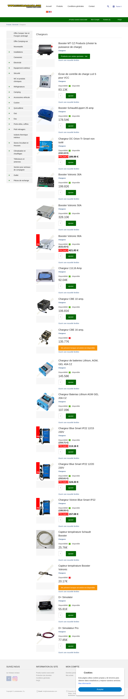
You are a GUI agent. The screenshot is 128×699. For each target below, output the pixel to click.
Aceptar (100, 689)
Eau (11, 118)
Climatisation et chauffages (16, 152)
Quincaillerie (14, 108)
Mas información (84, 683)
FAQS (120, 20)
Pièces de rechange (17, 180)
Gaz (11, 113)
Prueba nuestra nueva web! (45, 673)
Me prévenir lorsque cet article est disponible (78, 348)
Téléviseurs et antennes (19, 160)
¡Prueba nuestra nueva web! (78, 20)
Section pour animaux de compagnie (22, 168)
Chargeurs (62, 51)
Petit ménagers (15, 129)
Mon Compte (95, 20)
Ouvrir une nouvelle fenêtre (68, 60)
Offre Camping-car (21, 41)
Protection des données (44, 675)
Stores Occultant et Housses (17, 144)
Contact (92, 6)
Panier (117, 6)
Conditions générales (76, 6)
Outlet (12, 175)
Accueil (48, 6)
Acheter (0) (106, 20)
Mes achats (69, 675)
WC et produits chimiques (19, 80)
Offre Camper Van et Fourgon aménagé (21, 34)
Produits (59, 6)
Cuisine (12, 102)
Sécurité (13, 73)
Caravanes (18, 57)
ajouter (71, 96)
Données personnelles (73, 673)
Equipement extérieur (18, 68)
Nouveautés (18, 47)
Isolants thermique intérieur (21, 136)
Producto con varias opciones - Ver (74, 56)
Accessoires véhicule (18, 97)
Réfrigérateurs (15, 86)
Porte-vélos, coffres (17, 124)
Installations (14, 52)
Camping (13, 92)
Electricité (15, 24)
